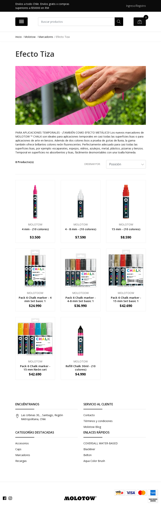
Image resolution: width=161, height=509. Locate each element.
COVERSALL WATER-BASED (100, 443)
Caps (18, 449)
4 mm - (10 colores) (35, 229)
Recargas (21, 461)
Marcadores (45, 37)
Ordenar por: (92, 164)
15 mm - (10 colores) (126, 229)
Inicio (18, 37)
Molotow (30, 37)
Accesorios (22, 443)
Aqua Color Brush (94, 461)
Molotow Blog (92, 427)
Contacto (89, 415)
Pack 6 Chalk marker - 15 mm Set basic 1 (126, 299)
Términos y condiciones (98, 421)
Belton (87, 455)
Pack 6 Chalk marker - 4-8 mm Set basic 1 (80, 299)
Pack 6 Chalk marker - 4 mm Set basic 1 (35, 299)
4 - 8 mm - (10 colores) (80, 229)
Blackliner (89, 449)
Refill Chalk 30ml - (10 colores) (81, 367)
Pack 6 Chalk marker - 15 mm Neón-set (35, 367)
